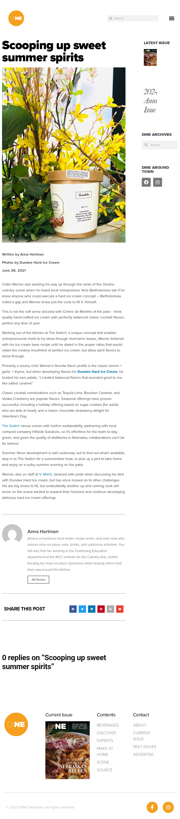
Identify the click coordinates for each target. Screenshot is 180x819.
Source (104, 770)
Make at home (105, 751)
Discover (106, 733)
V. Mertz (45, 474)
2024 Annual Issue (154, 100)
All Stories (38, 579)
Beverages (107, 725)
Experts (105, 741)
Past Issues (144, 747)
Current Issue (142, 736)
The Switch (11, 425)
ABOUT (139, 725)
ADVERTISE (143, 754)
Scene (103, 762)
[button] (171, 18)
